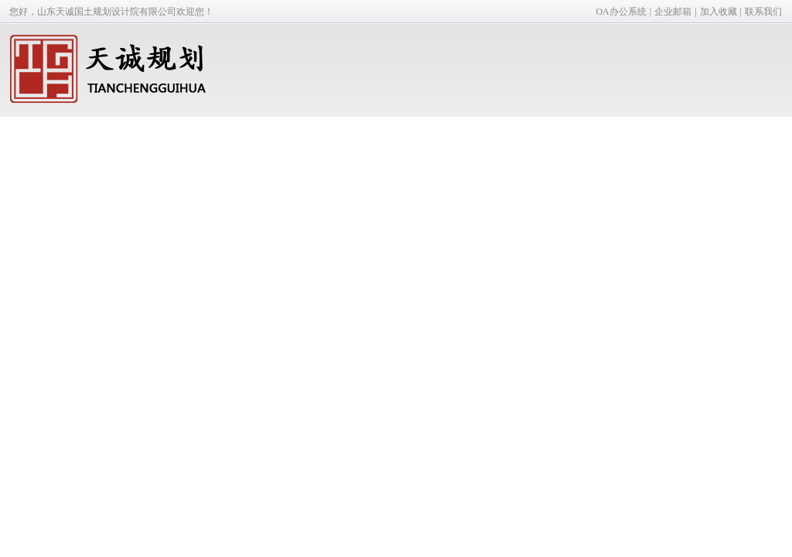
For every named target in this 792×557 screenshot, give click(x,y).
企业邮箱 (672, 11)
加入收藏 (718, 11)
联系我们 (763, 11)
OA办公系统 (621, 11)
